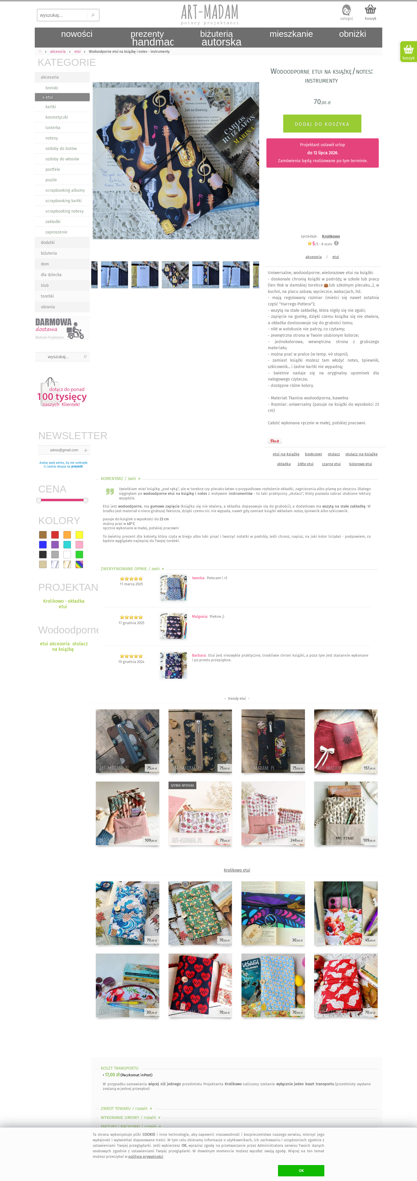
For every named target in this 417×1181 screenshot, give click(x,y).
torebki (47, 296)
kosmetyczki (56, 117)
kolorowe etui (360, 464)
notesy (51, 138)
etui (335, 257)
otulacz (334, 454)
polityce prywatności (145, 1156)
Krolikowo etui (237, 870)
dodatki (48, 242)
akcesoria (50, 77)
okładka (284, 464)
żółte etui (306, 464)
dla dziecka (51, 274)
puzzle (51, 179)
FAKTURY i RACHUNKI (131, 1126)
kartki (50, 106)
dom (45, 264)
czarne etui (331, 464)
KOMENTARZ (121, 478)
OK (301, 1171)
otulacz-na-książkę (361, 454)
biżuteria (49, 253)
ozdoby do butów (61, 148)
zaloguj (346, 18)
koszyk (370, 18)
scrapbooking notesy (64, 211)
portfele (52, 169)
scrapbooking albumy (65, 190)
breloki (51, 88)
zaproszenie (56, 232)
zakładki (53, 221)
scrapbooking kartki (63, 200)
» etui (47, 97)
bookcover (313, 454)
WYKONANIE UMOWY (131, 1117)
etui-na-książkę (286, 454)
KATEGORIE (64, 62)
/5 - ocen (319, 244)
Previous (100, 162)
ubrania (48, 307)
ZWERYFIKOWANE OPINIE (133, 568)
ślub (45, 285)
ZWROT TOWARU (127, 1108)
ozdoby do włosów (62, 159)
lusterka (53, 127)
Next (249, 162)
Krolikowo (331, 236)
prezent (76, 466)
